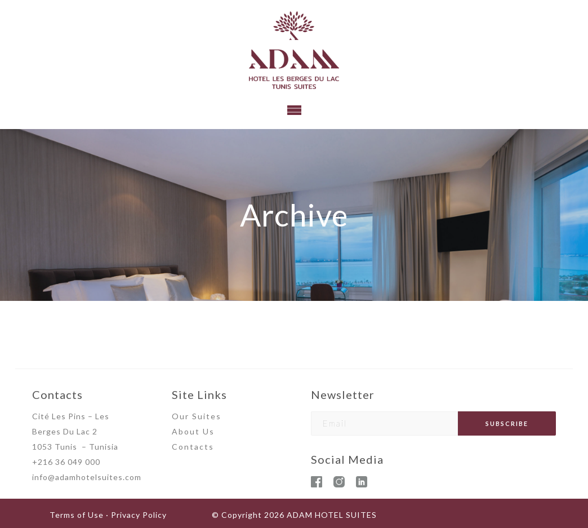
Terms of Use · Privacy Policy (108, 515)
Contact (190, 446)
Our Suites (196, 416)
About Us (193, 431)
